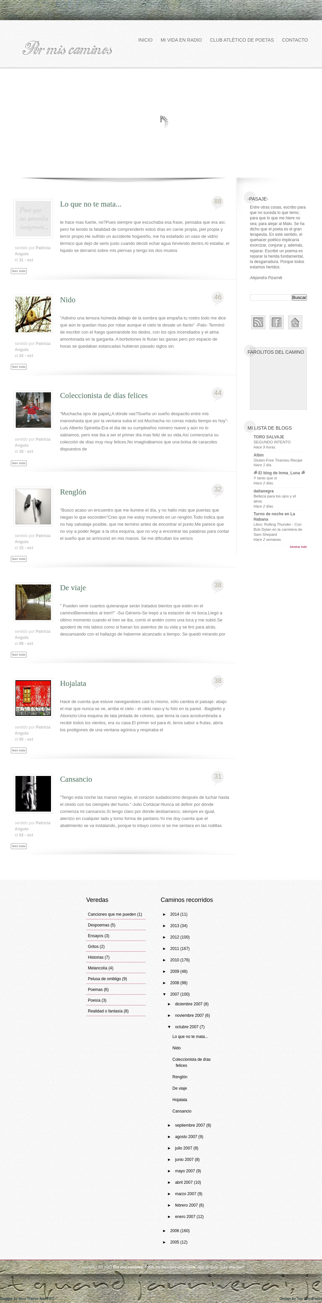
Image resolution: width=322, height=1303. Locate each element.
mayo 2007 (185, 1171)
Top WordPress (309, 1299)
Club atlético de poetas (242, 40)
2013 (175, 925)
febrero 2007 (187, 1205)
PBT (50, 1299)
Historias (96, 957)
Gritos (93, 946)
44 (217, 392)
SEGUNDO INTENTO (272, 442)
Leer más (21, 278)
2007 (175, 994)
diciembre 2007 (189, 1004)
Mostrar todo (298, 547)
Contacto (295, 40)
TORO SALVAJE (269, 437)
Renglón (73, 492)
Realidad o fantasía (105, 1011)
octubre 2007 (187, 1027)
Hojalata (73, 683)
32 (217, 489)
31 (217, 776)
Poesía (94, 1000)
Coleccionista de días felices (104, 395)
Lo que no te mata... (90, 204)
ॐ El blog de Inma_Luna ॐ (279, 473)
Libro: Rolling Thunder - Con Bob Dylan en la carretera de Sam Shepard (278, 529)
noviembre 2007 (190, 1015)
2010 (175, 960)
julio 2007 (184, 1148)
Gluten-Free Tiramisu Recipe (278, 460)
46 (217, 297)
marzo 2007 (186, 1193)
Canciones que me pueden (112, 914)
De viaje (73, 587)
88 (217, 201)
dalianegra (264, 491)
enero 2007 (186, 1216)
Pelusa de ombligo (104, 978)
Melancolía (97, 968)
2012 (175, 937)
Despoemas (98, 925)
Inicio (145, 40)
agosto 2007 (186, 1136)
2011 (175, 948)
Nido (67, 300)
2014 (175, 914)
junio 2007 (185, 1159)
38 (217, 585)
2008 (175, 983)
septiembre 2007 (190, 1125)
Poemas (95, 989)
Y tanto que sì (265, 478)
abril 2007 (184, 1182)
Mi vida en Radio (181, 40)
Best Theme (29, 1299)
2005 (175, 1242)
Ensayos (95, 935)
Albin (259, 455)
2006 (175, 1230)
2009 (175, 971)
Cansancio (76, 779)
